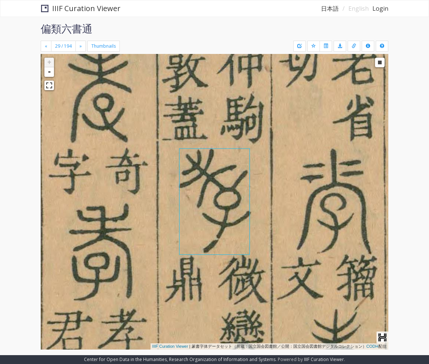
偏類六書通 (66, 28)
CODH (372, 346)
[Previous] (46, 46)
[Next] (80, 46)
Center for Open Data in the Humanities (125, 359)
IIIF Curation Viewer (81, 8)
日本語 (330, 8)
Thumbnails (103, 46)
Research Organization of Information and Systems (222, 359)
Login (380, 8)
